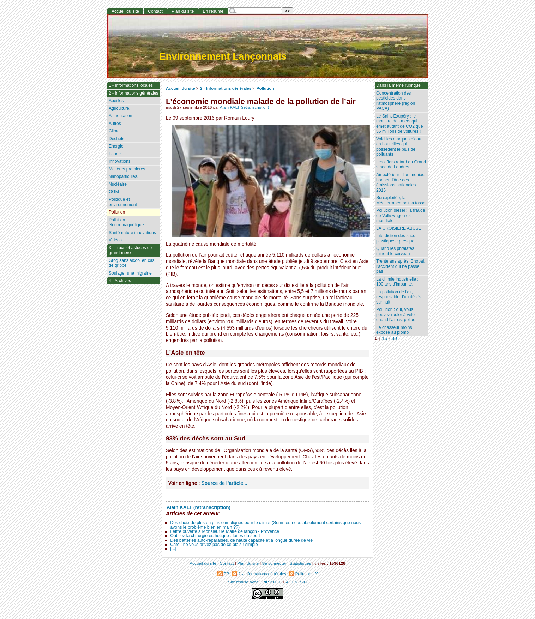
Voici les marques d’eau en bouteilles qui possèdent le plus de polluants (398, 147)
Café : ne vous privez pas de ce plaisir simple (214, 544)
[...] (173, 548)
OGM (114, 191)
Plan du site (183, 11)
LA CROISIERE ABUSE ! (399, 228)
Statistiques (300, 563)
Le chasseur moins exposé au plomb (394, 330)
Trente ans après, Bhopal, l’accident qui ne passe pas (400, 266)
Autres (115, 123)
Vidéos (115, 240)
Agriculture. (119, 108)
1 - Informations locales (131, 85)
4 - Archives (120, 280)
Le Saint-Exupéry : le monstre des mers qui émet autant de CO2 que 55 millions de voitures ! (399, 124)
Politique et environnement (123, 202)
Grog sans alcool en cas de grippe (132, 263)
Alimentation (120, 115)
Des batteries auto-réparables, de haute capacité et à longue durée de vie (241, 540)
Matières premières (127, 169)
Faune (115, 153)
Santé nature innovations (132, 232)
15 (384, 338)
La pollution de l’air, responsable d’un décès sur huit (398, 297)
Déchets (116, 138)
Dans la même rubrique (398, 85)
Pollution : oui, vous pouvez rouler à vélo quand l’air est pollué (395, 314)
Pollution (265, 88)
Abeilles (116, 100)
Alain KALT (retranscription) (244, 107)
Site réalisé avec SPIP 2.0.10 (254, 581)
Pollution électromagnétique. (127, 222)
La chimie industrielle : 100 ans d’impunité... (397, 282)
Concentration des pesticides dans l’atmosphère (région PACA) (395, 101)
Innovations (120, 161)
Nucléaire (118, 184)
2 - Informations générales (225, 88)
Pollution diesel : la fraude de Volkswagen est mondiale (400, 215)
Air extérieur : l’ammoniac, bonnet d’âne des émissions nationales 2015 (401, 182)
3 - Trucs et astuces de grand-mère (130, 250)
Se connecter (274, 563)
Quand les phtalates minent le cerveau (395, 251)
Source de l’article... (224, 483)
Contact (155, 11)
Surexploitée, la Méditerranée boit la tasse (400, 200)
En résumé (213, 11)
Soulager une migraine (130, 273)
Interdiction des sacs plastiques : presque (395, 238)
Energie (116, 146)
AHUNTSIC (296, 581)
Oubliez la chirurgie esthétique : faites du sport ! (216, 535)
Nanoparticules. (123, 176)
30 (394, 338)
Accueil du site (180, 88)
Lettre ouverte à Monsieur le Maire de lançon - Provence (224, 531)
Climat (115, 130)
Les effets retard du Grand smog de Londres (401, 165)
